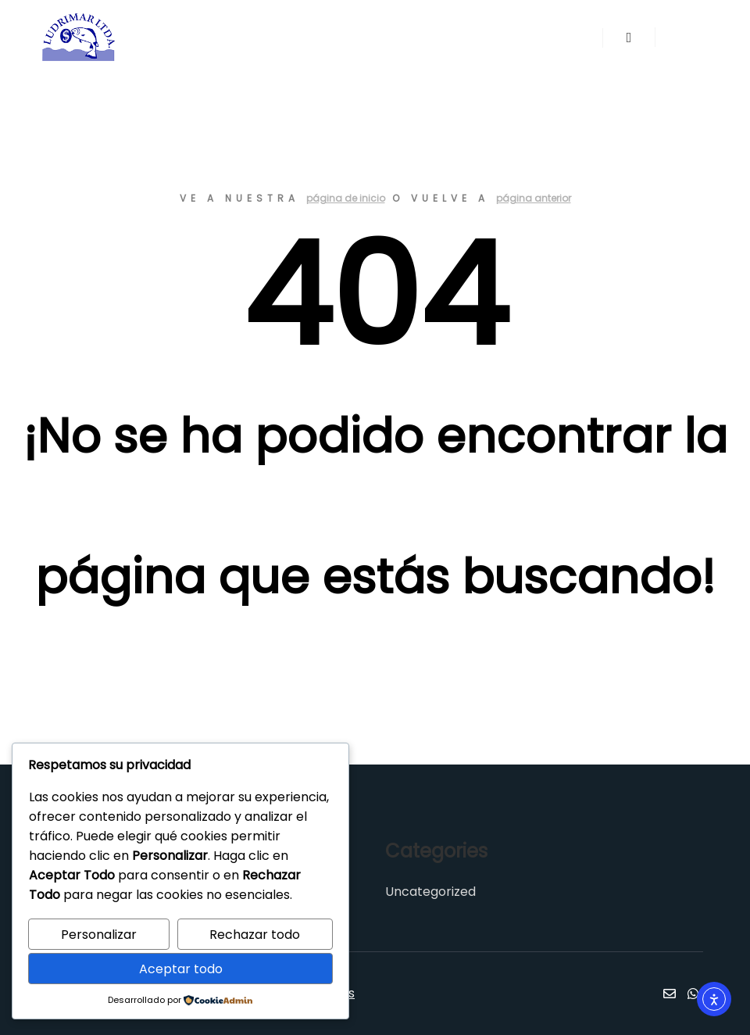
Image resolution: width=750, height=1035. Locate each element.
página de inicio (345, 198)
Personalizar (99, 935)
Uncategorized (430, 892)
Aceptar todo (181, 969)
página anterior (533, 198)
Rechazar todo (254, 935)
